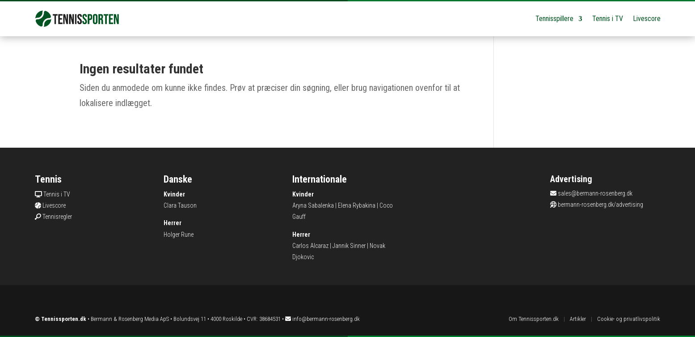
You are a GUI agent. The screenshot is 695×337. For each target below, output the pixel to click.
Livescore (647, 18)
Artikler (578, 319)
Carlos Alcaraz (310, 245)
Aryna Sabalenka (313, 205)
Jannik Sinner (349, 245)
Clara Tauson (180, 205)
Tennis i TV (607, 18)
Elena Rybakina (356, 205)
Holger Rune (179, 234)
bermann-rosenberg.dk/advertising (600, 204)
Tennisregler (57, 216)
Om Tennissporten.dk (534, 319)
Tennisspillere (554, 18)
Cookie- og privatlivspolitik (628, 319)
